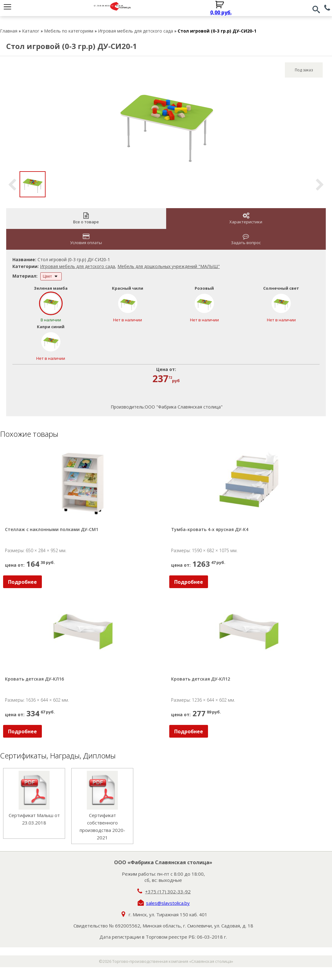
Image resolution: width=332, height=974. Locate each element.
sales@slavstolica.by (168, 903)
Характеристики (245, 218)
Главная (8, 31)
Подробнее (22, 582)
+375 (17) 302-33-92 (168, 891)
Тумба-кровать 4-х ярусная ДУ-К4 (209, 529)
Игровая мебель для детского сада (135, 31)
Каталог (30, 31)
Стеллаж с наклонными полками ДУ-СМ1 (51, 529)
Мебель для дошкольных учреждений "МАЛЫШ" (168, 266)
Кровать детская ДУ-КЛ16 (34, 679)
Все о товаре (86, 218)
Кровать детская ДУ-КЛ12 (200, 679)
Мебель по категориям (68, 31)
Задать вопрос (246, 239)
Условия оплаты (86, 239)
